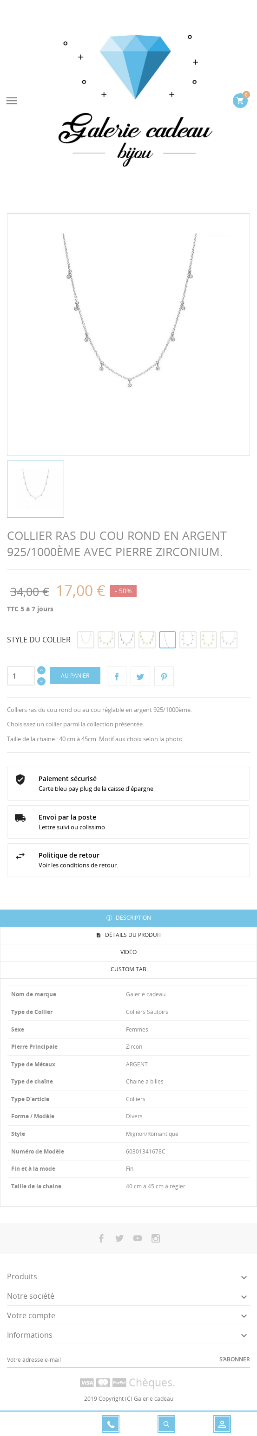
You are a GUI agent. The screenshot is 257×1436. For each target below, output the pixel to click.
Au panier (75, 676)
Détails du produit (133, 935)
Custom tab (128, 969)
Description (132, 918)
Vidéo (128, 952)
